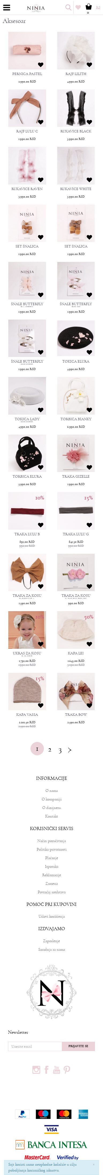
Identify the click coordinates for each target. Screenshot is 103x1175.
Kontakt (51, 816)
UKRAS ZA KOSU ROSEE (27, 655)
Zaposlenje (51, 941)
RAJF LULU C (27, 131)
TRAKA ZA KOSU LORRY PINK (76, 597)
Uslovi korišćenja (52, 916)
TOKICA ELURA (75, 361)
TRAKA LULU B (27, 534)
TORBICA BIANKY (75, 419)
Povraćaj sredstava (52, 892)
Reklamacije (51, 875)
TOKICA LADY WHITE (27, 421)
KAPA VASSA (27, 715)
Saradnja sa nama (51, 949)
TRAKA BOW (76, 715)
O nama (51, 790)
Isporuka (51, 866)
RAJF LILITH (76, 74)
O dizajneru (51, 807)
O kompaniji (52, 799)
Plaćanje (51, 857)
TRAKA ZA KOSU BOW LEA (27, 597)
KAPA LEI (76, 653)
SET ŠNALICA (27, 246)
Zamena (51, 883)
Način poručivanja (51, 840)
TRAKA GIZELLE (76, 476)
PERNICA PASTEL (27, 74)
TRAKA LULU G (76, 534)
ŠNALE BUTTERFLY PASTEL (27, 306)
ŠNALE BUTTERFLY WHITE (27, 363)
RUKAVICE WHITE (75, 189)
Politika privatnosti (52, 849)
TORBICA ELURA (27, 476)
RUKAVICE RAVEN (27, 189)
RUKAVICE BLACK (75, 131)
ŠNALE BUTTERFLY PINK (76, 306)
